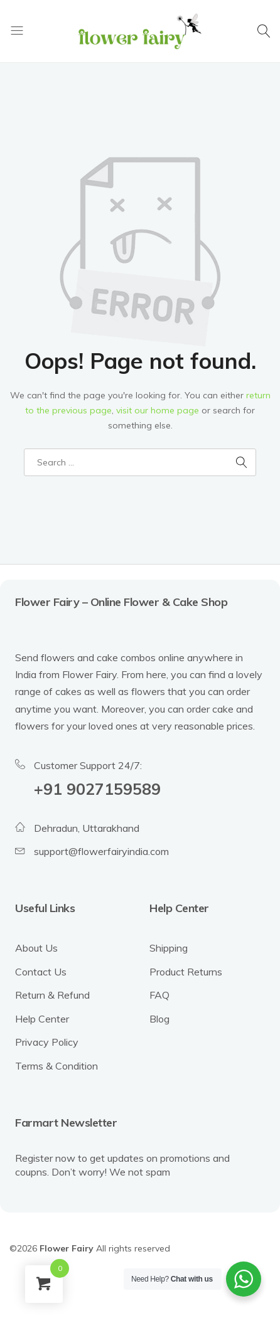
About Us (36, 948)
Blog (159, 1018)
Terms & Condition (56, 1066)
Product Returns (185, 971)
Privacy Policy (46, 1042)
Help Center (42, 1018)
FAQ (159, 995)
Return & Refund (52, 995)
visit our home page (157, 410)
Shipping (168, 948)
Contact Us (41, 971)
